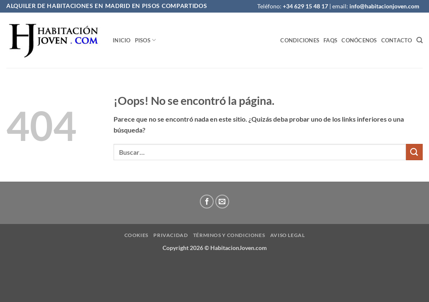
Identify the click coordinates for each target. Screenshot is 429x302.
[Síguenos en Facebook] (207, 201)
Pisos (145, 40)
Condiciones (299, 40)
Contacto (396, 40)
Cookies (136, 235)
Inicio (122, 40)
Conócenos (359, 40)
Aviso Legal (287, 235)
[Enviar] (414, 152)
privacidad (170, 235)
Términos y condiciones (229, 235)
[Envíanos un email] (222, 201)
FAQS (330, 40)
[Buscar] (419, 40)
